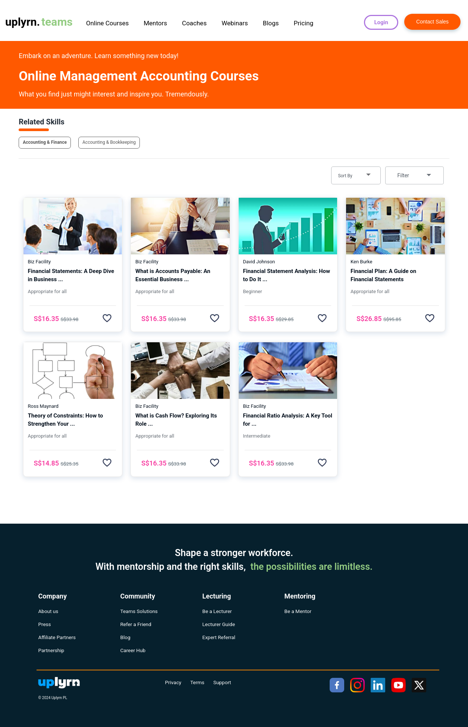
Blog (125, 637)
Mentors (155, 23)
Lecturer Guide (218, 624)
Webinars (235, 23)
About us (48, 611)
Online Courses (107, 23)
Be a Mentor (298, 611)
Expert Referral (218, 637)
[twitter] (419, 685)
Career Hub (132, 650)
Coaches (194, 23)
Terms (197, 682)
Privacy (173, 682)
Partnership (51, 650)
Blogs (271, 23)
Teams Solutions (139, 611)
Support (222, 682)
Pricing (304, 23)
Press (44, 624)
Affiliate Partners (57, 637)
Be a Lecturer (217, 611)
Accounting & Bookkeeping (109, 142)
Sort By (345, 175)
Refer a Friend (135, 624)
